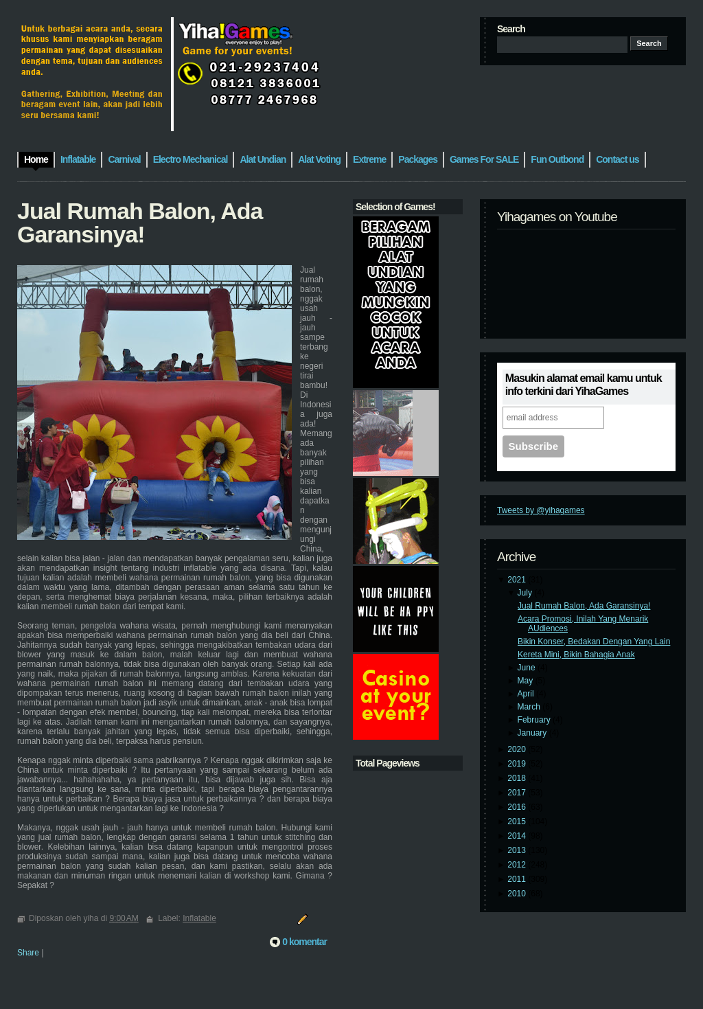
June (528, 667)
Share (28, 952)
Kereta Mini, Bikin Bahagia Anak (576, 654)
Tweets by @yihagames (541, 510)
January (533, 733)
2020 (517, 749)
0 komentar (304, 941)
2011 (517, 879)
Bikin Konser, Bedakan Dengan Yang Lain (594, 641)
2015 (517, 821)
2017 (517, 792)
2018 (517, 778)
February (535, 720)
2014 (517, 836)
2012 (517, 865)
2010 (517, 893)
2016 (517, 807)
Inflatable (199, 918)
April (527, 694)
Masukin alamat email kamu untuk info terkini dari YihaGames (583, 384)
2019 (517, 764)
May (526, 680)
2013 (517, 850)
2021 (517, 580)
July (526, 593)
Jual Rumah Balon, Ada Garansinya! (584, 606)
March (530, 707)
